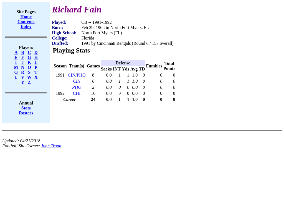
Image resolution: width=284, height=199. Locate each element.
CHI (77, 93)
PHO (81, 75)
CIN (71, 75)
